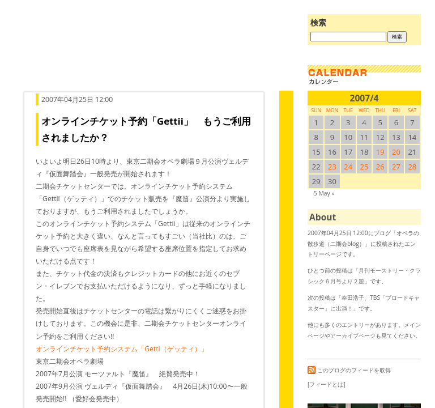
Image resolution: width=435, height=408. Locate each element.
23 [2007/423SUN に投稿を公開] (332, 167)
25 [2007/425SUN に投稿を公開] (364, 167)
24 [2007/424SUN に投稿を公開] (348, 167)
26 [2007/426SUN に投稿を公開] (380, 167)
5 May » (324, 193)
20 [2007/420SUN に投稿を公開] (396, 152)
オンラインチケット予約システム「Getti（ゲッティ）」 (122, 349)
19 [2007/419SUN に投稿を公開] (380, 152)
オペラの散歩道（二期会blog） (155, 54)
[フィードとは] (327, 384)
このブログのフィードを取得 (349, 370)
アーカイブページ (353, 335)
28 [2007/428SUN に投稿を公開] (412, 167)
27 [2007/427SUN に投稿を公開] (396, 167)
